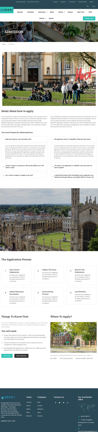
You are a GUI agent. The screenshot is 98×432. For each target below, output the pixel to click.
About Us (29, 416)
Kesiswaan (41, 12)
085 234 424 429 (33, 2)
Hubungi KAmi (89, 18)
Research (63, 2)
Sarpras (70, 12)
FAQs (28, 412)
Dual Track (80, 12)
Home (4, 44)
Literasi (41, 18)
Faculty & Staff (82, 2)
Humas (60, 12)
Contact (40, 405)
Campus (55, 2)
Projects (40, 416)
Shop (39, 412)
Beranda (20, 12)
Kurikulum (30, 12)
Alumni (91, 2)
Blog (39, 402)
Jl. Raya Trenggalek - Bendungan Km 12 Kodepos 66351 (86, 422)
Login (93, 6)
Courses (28, 402)
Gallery (28, 409)
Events (28, 405)
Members (40, 409)
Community (72, 2)
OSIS (90, 12)
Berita (52, 12)
